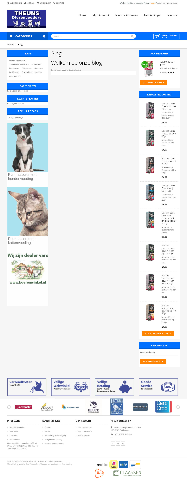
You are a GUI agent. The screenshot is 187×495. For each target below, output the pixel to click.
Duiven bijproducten (17, 60)
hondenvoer (14, 68)
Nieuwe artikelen (126, 15)
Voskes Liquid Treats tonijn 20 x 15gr (168, 188)
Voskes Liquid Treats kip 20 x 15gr (169, 133)
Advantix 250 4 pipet (167, 63)
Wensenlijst (45, 3)
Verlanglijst (159, 345)
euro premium (15, 76)
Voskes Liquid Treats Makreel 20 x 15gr (169, 106)
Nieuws (172, 15)
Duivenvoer (36, 64)
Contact (60, 3)
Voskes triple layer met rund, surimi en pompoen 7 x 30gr (169, 218)
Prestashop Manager (39, 466)
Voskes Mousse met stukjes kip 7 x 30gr (169, 309)
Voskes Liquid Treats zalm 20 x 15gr (169, 161)
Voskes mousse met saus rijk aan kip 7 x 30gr (168, 249)
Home (82, 15)
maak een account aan (167, 3)
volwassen (38, 68)
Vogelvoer (26, 68)
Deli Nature (14, 72)
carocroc (38, 72)
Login (153, 3)
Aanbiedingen (16, 3)
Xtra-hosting (67, 466)
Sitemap (30, 3)
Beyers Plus (27, 72)
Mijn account (100, 15)
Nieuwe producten (159, 94)
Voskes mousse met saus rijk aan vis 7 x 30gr (168, 279)
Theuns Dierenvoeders (19, 64)
